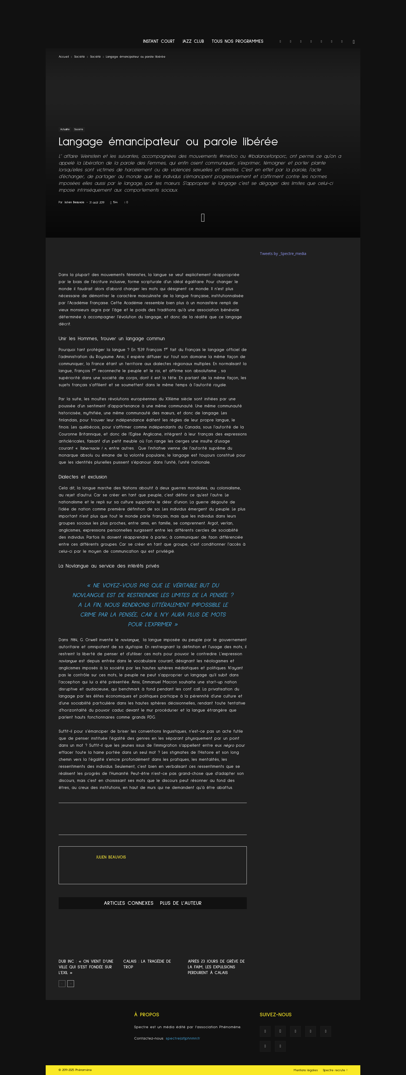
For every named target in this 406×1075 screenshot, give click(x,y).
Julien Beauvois (74, 202)
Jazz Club (193, 41)
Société (79, 56)
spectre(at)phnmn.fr (183, 1038)
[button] (353, 42)
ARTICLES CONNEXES (129, 903)
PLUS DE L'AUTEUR (181, 903)
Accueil (64, 56)
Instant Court (159, 41)
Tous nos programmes (237, 41)
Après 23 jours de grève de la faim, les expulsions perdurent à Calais (216, 967)
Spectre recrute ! (335, 1070)
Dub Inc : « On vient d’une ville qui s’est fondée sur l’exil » (86, 967)
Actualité (65, 129)
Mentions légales (306, 1070)
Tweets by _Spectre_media (283, 253)
